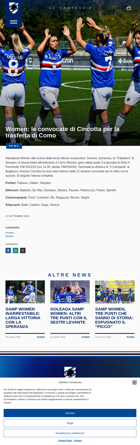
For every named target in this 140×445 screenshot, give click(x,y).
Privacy (78, 440)
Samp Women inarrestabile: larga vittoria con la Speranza (22, 318)
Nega (70, 423)
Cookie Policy (65, 440)
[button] (134, 382)
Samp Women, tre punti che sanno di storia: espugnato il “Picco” (114, 318)
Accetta (70, 413)
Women (9, 236)
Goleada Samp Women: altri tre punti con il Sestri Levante (68, 315)
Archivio (9, 232)
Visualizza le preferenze (70, 433)
